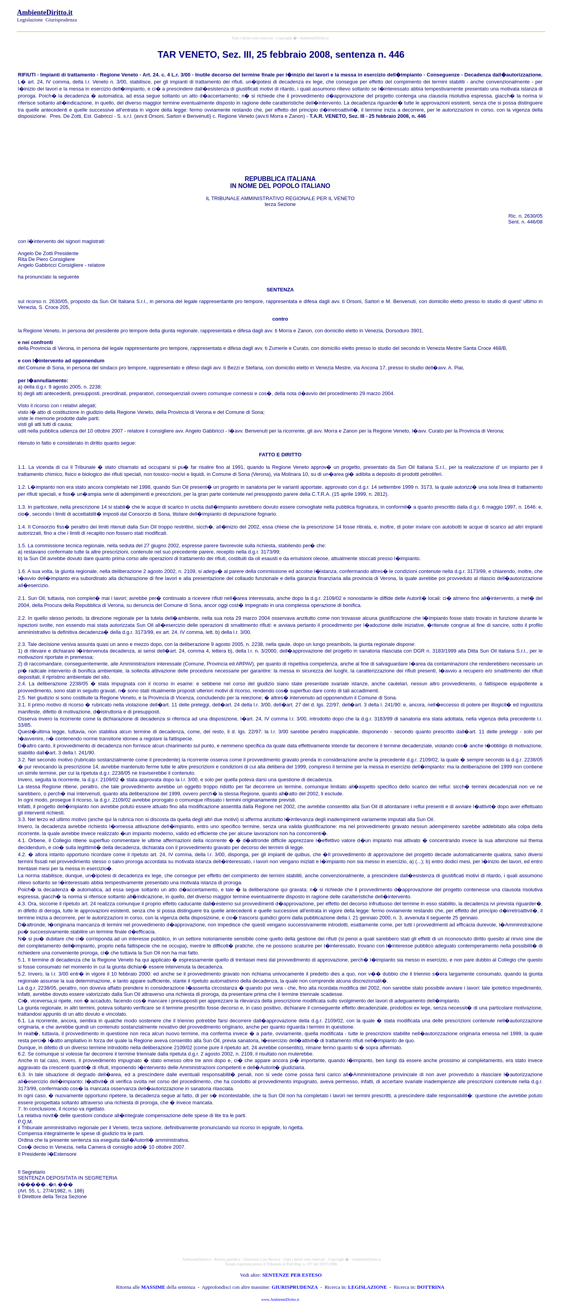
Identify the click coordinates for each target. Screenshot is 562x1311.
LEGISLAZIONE (367, 1287)
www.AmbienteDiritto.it (280, 1299)
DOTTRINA (431, 1287)
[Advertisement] (453, 15)
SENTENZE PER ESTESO (292, 1275)
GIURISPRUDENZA (295, 1287)
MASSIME (153, 1287)
